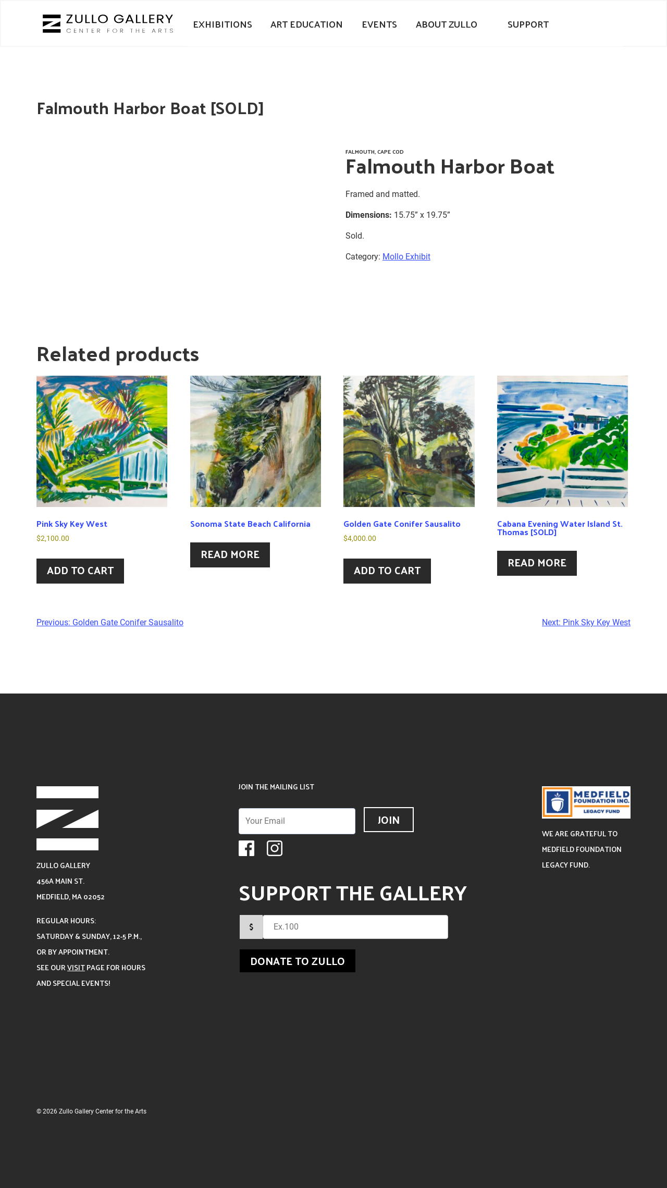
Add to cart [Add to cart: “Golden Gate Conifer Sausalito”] (387, 570)
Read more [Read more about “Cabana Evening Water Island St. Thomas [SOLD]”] (537, 562)
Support (528, 23)
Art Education (306, 23)
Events (379, 23)
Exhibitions (222, 23)
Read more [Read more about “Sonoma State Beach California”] (230, 553)
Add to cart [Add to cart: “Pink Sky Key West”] (80, 570)
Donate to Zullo (297, 960)
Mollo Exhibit (406, 257)
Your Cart (576, 24)
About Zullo (446, 23)
